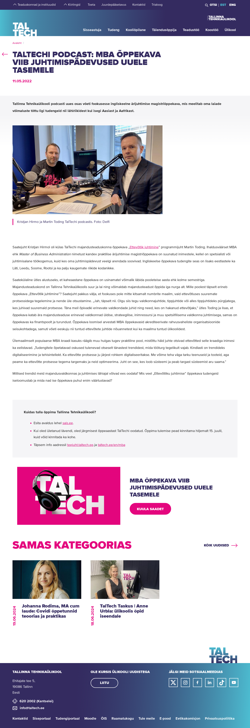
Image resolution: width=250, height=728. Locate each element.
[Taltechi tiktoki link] (221, 682)
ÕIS (104, 718)
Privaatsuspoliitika (220, 718)
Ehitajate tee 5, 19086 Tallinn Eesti (23, 686)
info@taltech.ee (32, 708)
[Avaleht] (25, 22)
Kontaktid (20, 718)
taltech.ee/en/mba (111, 445)
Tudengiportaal (67, 718)
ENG (232, 4)
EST (223, 4)
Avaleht (16, 43)
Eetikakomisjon (188, 718)
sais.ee (67, 423)
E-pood (165, 718)
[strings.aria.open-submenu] (14, 5)
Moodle (90, 718)
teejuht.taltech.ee (80, 445)
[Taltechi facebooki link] (197, 682)
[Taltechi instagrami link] (185, 682)
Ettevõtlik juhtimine (144, 247)
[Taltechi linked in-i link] (209, 682)
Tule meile (146, 718)
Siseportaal (42, 718)
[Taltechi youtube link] (233, 682)
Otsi (213, 4)
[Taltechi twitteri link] (173, 682)
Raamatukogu (123, 718)
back (5, 53)
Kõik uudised (216, 545)
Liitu (104, 683)
